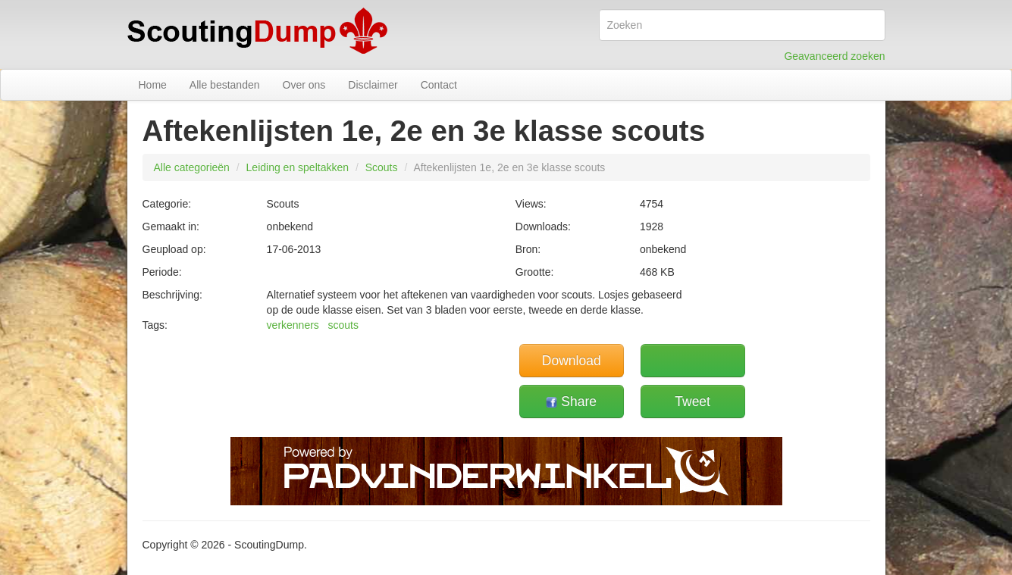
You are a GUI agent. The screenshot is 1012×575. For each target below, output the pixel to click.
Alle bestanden (225, 85)
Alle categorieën (192, 167)
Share (571, 401)
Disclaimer (372, 85)
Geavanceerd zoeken (834, 56)
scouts (343, 325)
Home (153, 85)
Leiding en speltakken (297, 167)
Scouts (381, 167)
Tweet (692, 401)
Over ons (304, 85)
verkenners (293, 325)
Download (571, 360)
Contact (439, 85)
